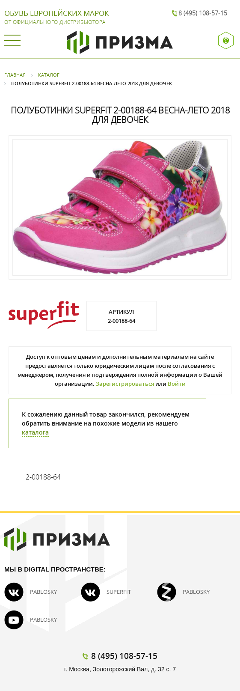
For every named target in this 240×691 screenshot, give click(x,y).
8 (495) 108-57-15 (202, 13)
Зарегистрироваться (125, 383)
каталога (35, 432)
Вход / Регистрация (226, 40)
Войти (177, 383)
